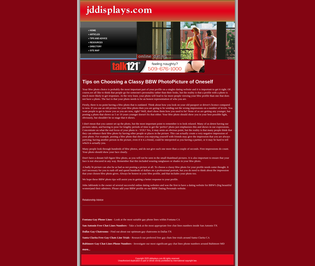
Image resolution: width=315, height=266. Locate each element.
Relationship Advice (92, 199)
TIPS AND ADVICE (98, 38)
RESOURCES (96, 42)
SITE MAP (94, 50)
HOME (93, 30)
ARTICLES (95, 34)
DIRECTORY (95, 46)
